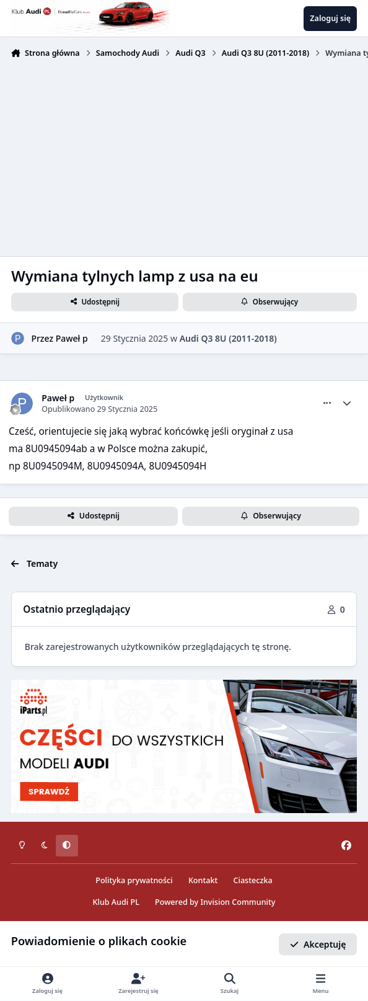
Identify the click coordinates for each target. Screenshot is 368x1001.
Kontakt (202, 880)
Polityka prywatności (133, 880)
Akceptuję (318, 944)
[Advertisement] (184, 156)
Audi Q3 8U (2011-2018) (228, 338)
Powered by (215, 902)
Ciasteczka (253, 880)
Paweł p (72, 338)
